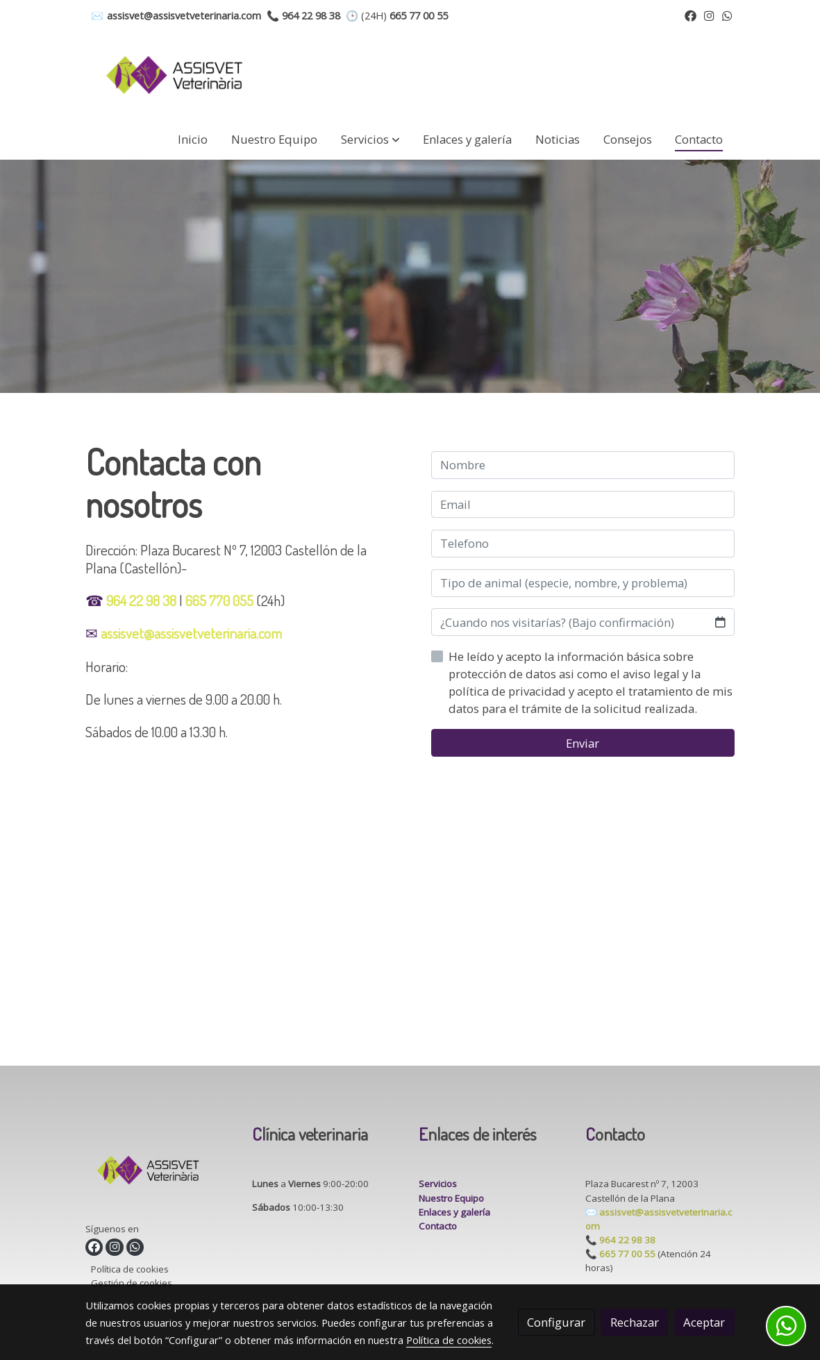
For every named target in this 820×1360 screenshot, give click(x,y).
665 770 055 (219, 600)
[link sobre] (160, 1173)
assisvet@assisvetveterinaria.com (191, 632)
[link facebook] (690, 15)
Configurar (556, 1322)
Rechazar (634, 1322)
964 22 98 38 (141, 600)
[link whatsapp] (727, 15)
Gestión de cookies (131, 1283)
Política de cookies (130, 1269)
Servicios (438, 1183)
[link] (174, 75)
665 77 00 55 (627, 1254)
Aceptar (704, 1322)
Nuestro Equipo (451, 1198)
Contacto (438, 1226)
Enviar (582, 743)
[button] (370, 139)
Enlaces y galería (454, 1212)
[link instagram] (709, 15)
